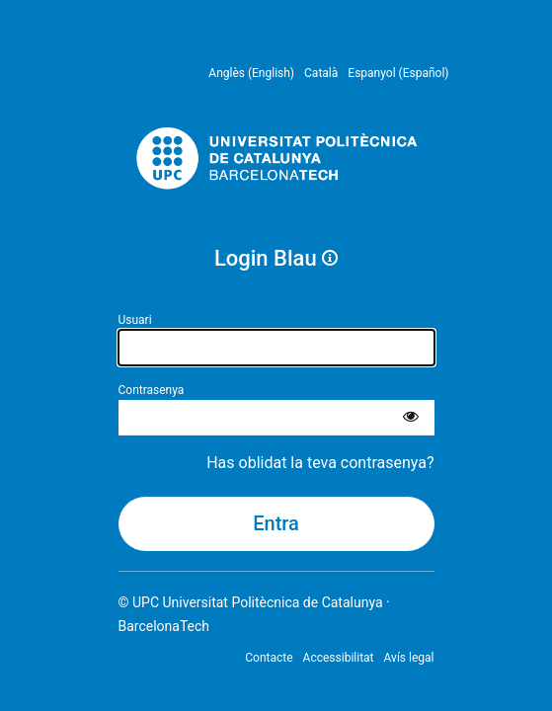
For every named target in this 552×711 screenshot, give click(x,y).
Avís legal (409, 658)
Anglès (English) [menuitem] (251, 73)
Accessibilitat (338, 658)
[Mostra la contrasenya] (410, 417)
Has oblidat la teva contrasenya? (320, 462)
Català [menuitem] (321, 73)
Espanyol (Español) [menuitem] (398, 73)
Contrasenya (151, 390)
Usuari (135, 320)
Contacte (268, 658)
